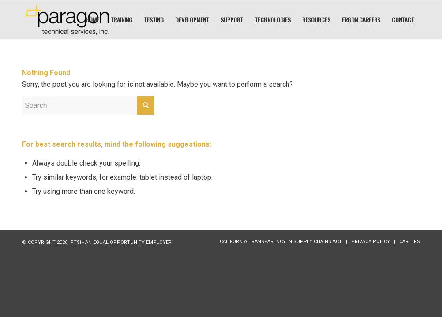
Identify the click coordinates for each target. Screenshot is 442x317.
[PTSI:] (67, 19)
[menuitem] (92, 19)
